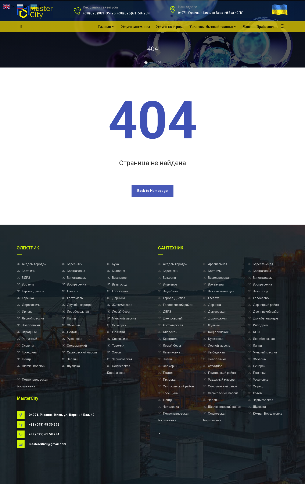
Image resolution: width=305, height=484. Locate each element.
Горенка (25, 298)
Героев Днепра (30, 291)
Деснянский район (264, 312)
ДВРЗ (164, 312)
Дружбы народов (77, 305)
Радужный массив (219, 379)
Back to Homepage (152, 191)
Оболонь (71, 325)
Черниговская (119, 359)
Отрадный (27, 332)
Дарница (116, 298)
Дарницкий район (263, 305)
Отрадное (212, 366)
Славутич (26, 346)
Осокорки (116, 325)
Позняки (116, 332)
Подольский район (219, 373)
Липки (69, 318)
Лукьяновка (169, 352)
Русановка (72, 339)
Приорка (167, 379)
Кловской (167, 332)
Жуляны (211, 325)
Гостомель (72, 298)
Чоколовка (168, 407)
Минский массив (121, 318)
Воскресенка (74, 284)
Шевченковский (31, 366)
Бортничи (26, 271)
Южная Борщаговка (265, 413)
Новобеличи (28, 325)
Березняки (72, 264)
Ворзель (25, 284)
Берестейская (260, 264)
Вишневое (117, 278)
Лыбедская (214, 352)
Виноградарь (74, 278)
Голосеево (117, 291)
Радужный (27, 339)
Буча (113, 264)
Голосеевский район (175, 305)
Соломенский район (220, 386)
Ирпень (25, 312)
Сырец (255, 386)
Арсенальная (215, 264)
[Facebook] (21, 27)
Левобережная (75, 312)
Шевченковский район (222, 407)
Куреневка (213, 339)
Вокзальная (214, 284)
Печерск (256, 366)
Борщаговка (73, 271)
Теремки (115, 346)
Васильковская (216, 278)
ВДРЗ (23, 278)
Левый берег (119, 312)
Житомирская (119, 305)
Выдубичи (168, 291)
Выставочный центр (220, 291)
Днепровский (170, 318)
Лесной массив (30, 318)
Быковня (116, 271)
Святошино (118, 339)
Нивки (165, 359)
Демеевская (214, 312)
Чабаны (70, 359)
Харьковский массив (79, 352)
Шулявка (71, 366)
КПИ (254, 332)
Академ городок (31, 264)
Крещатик (168, 339)
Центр (24, 359)
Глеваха (70, 291)
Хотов (114, 352)
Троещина (27, 352)
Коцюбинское (216, 332)
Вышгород (117, 284)
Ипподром (258, 325)
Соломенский (74, 346)
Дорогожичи (28, 305)
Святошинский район (176, 386)
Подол (69, 332)
